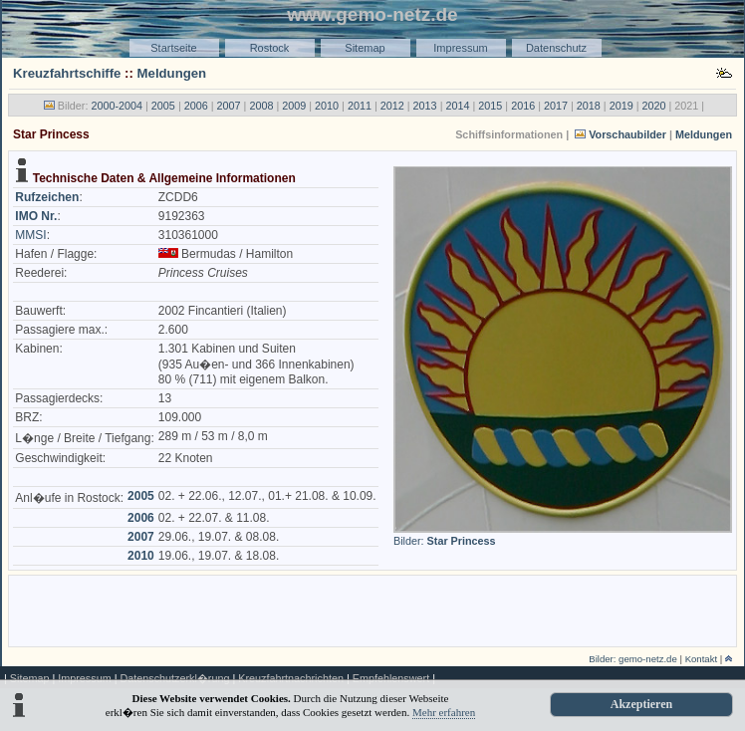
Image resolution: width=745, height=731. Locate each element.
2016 (523, 106)
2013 (425, 106)
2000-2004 (116, 106)
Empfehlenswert (391, 678)
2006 (196, 106)
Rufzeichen (47, 197)
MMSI (30, 235)
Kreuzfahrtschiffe (67, 73)
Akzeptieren (641, 704)
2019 (621, 106)
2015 (490, 106)
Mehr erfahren (443, 712)
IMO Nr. (36, 216)
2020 (654, 106)
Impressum (460, 48)
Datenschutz (556, 48)
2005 (163, 106)
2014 (457, 106)
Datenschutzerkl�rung (174, 678)
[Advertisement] (372, 609)
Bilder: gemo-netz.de (633, 658)
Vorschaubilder (627, 134)
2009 (294, 106)
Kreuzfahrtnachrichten (291, 678)
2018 (589, 106)
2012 (392, 106)
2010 (327, 106)
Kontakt (701, 658)
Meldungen (172, 73)
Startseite (173, 48)
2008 (261, 106)
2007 (229, 106)
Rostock (270, 48)
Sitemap (364, 48)
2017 (556, 106)
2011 (360, 106)
